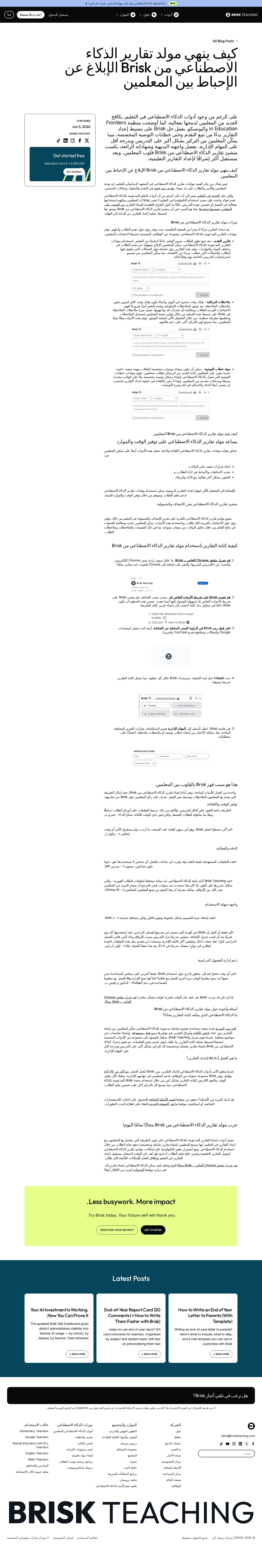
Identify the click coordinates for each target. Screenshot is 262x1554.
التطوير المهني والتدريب (123, 1431)
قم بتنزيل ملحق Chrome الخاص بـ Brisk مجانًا (207, 1165)
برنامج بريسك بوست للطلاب (76, 1461)
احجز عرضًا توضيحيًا (30, 14)
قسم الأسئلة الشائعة (162, 1099)
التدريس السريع (226, 1028)
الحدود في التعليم (208, 196)
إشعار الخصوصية (63, 1537)
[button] (169, 15)
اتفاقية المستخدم (87, 1537)
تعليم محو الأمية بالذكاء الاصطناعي (116, 1486)
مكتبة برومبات (128, 1480)
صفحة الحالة (173, 1480)
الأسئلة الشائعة (172, 1467)
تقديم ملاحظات (84, 1437)
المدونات (138, 1170)
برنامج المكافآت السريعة (122, 1474)
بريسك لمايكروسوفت (80, 1467)
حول (178, 1431)
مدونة (133, 1461)
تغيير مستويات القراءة (80, 1449)
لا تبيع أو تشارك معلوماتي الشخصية (28, 1537)
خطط (177, 1437)
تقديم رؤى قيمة (164, 188)
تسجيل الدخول (58, 15)
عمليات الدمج (173, 1443)
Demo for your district (117, 1230)
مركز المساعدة (172, 1474)
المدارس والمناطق (37, 1465)
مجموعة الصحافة (126, 1449)
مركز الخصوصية (171, 1461)
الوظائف (176, 1486)
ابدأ (9, 14)
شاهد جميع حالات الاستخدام (32, 1471)
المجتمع (132, 1455)
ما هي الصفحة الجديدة (163, 1104)
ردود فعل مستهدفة (144, 1033)
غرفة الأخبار (174, 1455)
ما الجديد (176, 1449)
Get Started (73, 171)
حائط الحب (130, 1467)
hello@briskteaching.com (238, 1436)
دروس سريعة (129, 1443)
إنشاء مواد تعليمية (82, 1455)
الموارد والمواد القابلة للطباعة (119, 1437)
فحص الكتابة (201, 1033)
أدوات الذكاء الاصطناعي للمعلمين (73, 1431)
